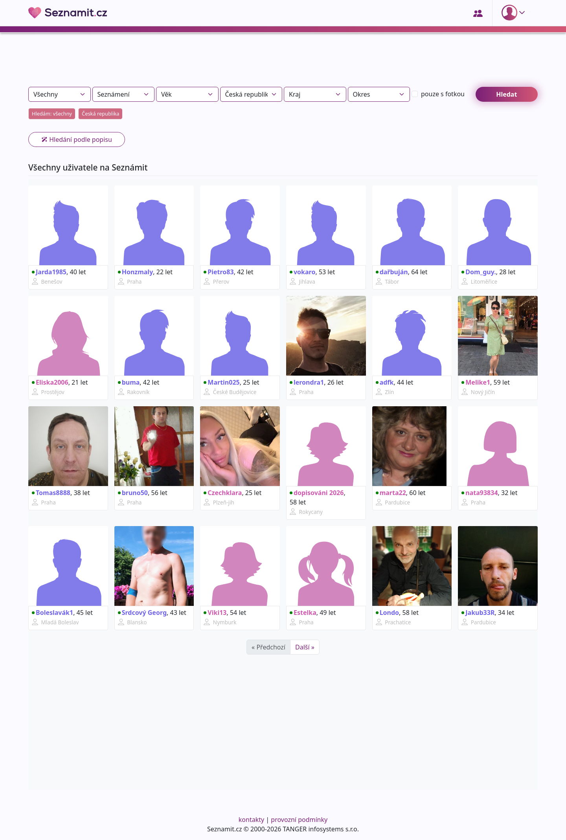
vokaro (302, 272)
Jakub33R (477, 612)
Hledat (506, 94)
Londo (387, 612)
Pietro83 (218, 272)
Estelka (303, 612)
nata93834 (479, 492)
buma (129, 382)
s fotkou (443, 94)
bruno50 (133, 492)
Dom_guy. (478, 272)
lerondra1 (307, 382)
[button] (515, 13)
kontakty (251, 819)
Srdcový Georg (142, 612)
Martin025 (221, 382)
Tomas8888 (51, 492)
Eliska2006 (50, 382)
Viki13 (215, 612)
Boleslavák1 (52, 612)
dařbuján (392, 272)
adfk (385, 382)
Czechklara (223, 492)
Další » (304, 647)
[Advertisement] (283, 63)
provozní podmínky (299, 819)
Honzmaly (135, 272)
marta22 (391, 492)
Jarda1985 (49, 272)
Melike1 (475, 382)
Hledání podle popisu (76, 139)
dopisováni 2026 (317, 492)
